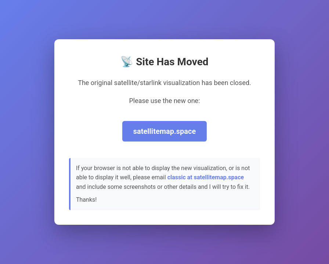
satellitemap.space (164, 131)
